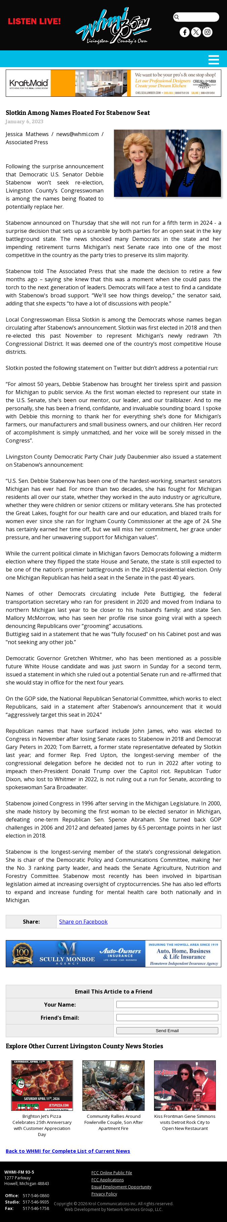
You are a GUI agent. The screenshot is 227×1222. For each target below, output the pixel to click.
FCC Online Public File (111, 1173)
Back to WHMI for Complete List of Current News (68, 1150)
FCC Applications (107, 1180)
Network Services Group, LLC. (135, 1209)
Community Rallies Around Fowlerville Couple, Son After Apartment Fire (113, 1095)
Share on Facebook (83, 921)
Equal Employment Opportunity (121, 1187)
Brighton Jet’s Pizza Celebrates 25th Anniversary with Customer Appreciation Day (42, 1098)
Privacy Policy (104, 1194)
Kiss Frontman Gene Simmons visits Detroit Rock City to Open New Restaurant (185, 1095)
